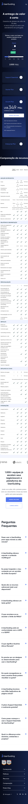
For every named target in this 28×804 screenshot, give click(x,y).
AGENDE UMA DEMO (14, 115)
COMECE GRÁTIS (14, 505)
